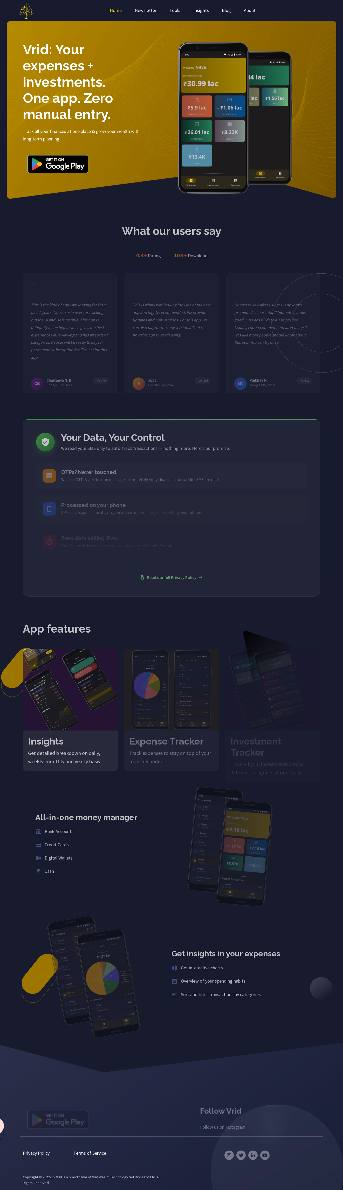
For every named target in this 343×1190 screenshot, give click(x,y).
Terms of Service (89, 1153)
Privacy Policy (36, 1153)
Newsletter (145, 10)
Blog (226, 10)
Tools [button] (174, 10)
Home (116, 10)
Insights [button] (201, 10)
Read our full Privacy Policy (171, 577)
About (250, 10)
